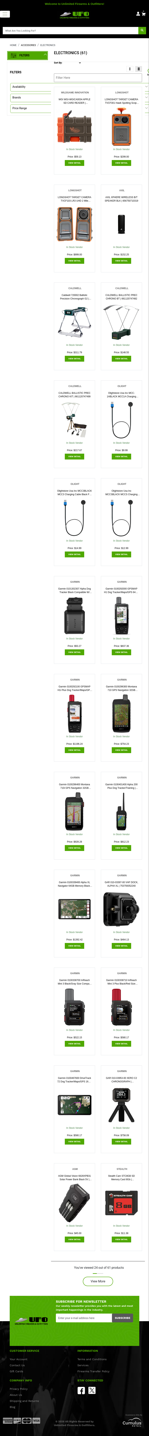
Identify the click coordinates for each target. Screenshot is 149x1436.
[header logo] (74, 14)
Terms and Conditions (92, 1359)
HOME (13, 45)
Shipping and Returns (24, 1400)
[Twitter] (92, 1390)
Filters (20, 55)
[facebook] (81, 1390)
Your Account (18, 1359)
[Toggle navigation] (5, 14)
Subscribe (122, 1317)
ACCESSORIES (28, 45)
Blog (12, 1407)
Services (82, 1365)
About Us (16, 1394)
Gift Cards (16, 1371)
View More (98, 1281)
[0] (143, 13)
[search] (142, 30)
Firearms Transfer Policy (93, 1371)
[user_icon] (138, 14)
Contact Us (17, 1365)
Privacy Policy (19, 1388)
